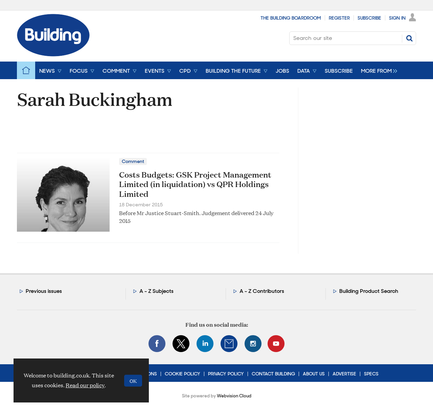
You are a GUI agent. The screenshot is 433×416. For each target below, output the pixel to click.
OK (133, 380)
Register (339, 18)
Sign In (397, 18)
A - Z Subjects (156, 291)
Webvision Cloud (234, 396)
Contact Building (273, 374)
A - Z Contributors (262, 291)
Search (409, 38)
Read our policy (85, 385)
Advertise (344, 374)
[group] (377, 70)
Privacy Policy (226, 374)
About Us (314, 374)
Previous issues (44, 291)
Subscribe (369, 18)
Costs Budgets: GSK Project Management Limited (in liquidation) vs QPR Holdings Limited (195, 184)
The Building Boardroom (290, 18)
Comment (133, 161)
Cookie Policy (182, 374)
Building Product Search (368, 291)
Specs (371, 374)
